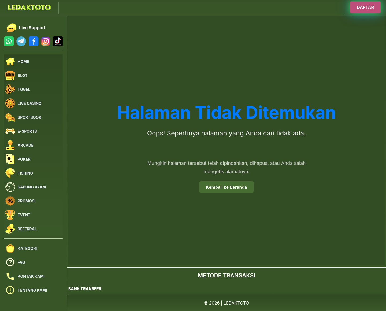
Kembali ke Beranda (226, 187)
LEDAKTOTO (236, 303)
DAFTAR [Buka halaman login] (365, 7)
